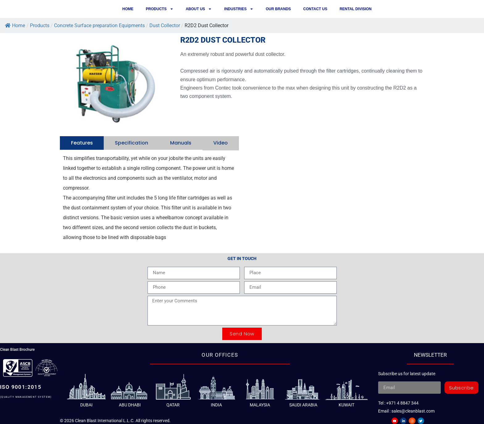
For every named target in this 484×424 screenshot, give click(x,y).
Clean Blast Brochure (17, 349)
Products (159, 9)
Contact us (315, 9)
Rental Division (356, 9)
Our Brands (278, 9)
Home (127, 9)
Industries (238, 9)
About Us (199, 9)
